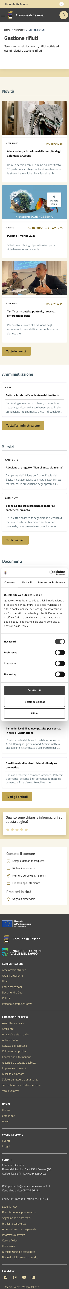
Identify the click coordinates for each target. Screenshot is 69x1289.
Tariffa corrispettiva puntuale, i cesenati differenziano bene (31, 313)
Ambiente (11, 459)
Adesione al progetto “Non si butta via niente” (34, 467)
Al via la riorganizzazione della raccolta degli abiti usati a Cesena (34, 153)
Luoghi (6, 1146)
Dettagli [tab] (27, 582)
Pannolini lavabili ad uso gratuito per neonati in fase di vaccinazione (33, 730)
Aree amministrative (14, 970)
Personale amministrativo (17, 1004)
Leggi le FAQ (9, 1206)
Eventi (6, 1141)
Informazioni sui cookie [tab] (51, 582)
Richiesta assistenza (14, 1223)
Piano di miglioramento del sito (20, 1257)
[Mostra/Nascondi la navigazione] (3, 15)
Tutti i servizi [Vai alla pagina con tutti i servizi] (15, 540)
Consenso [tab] (10, 582)
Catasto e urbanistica (14, 1045)
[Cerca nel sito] (63, 15)
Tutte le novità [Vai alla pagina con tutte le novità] (16, 351)
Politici (6, 998)
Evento (10, 227)
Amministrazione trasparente (19, 1229)
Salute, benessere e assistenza (20, 1079)
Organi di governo (12, 975)
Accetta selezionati (34, 702)
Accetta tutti (35, 690)
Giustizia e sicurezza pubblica (19, 1062)
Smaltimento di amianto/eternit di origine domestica (31, 765)
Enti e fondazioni (12, 987)
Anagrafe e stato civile (15, 1034)
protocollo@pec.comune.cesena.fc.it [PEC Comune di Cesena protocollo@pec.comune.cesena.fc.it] (29, 1186)
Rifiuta (34, 713)
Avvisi (5, 1121)
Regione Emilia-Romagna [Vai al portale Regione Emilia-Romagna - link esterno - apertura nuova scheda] (16, 4)
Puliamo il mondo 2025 (21, 236)
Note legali (8, 1246)
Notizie (6, 1110)
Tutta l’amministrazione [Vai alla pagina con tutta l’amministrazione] (23, 425)
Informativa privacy (13, 1235)
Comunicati (8, 1116)
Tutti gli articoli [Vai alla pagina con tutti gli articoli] (17, 796)
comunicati (12, 143)
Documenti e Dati (12, 992)
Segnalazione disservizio (16, 1218)
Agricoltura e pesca (13, 1023)
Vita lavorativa (10, 1091)
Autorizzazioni (10, 1040)
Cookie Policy (10, 1240)
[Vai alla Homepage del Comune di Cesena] (25, 15)
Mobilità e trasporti (13, 1074)
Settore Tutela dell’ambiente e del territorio (32, 395)
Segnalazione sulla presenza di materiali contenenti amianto (30, 508)
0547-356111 (31, 1190)
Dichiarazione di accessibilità (18, 1252)
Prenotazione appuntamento (19, 1212)
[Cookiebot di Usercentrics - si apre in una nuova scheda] (49, 572)
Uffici (5, 981)
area (8, 387)
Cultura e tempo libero (15, 1051)
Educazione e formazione (16, 1057)
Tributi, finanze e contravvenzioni (21, 1085)
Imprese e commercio (14, 1068)
